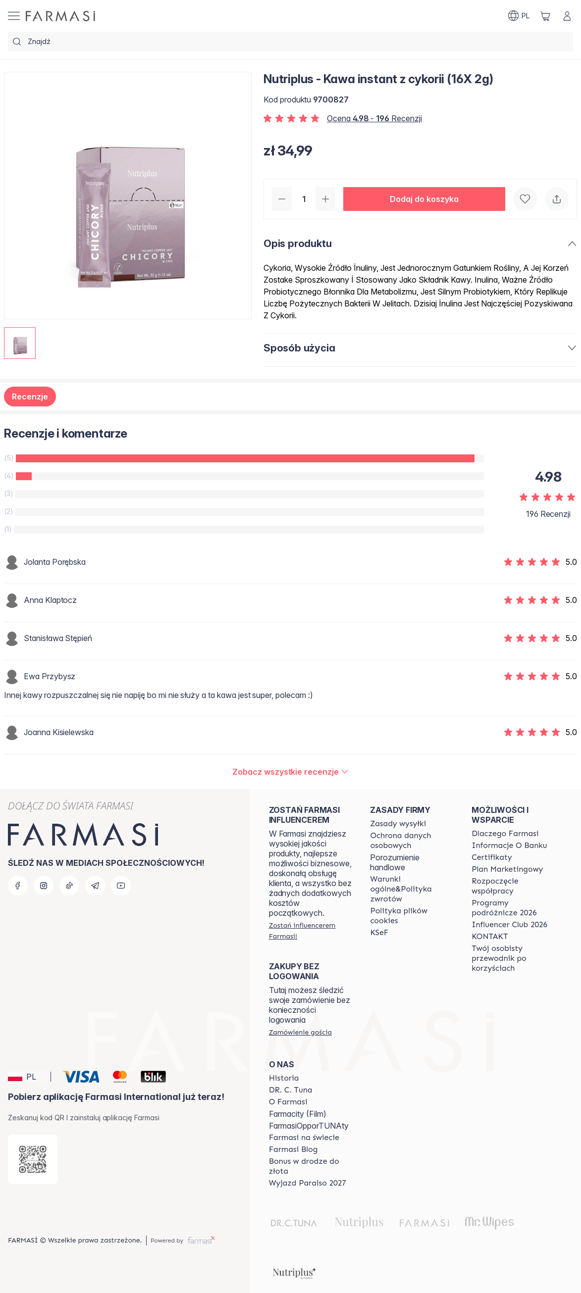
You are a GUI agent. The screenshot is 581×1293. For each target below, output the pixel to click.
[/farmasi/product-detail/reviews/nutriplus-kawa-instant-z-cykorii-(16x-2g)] (290, 772)
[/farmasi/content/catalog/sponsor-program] (311, 1166)
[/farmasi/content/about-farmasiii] (288, 1102)
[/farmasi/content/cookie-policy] (412, 916)
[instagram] (43, 885)
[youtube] (121, 885)
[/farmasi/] (60, 16)
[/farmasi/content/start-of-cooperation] (513, 886)
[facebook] (18, 885)
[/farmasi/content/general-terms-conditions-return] (412, 889)
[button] (424, 199)
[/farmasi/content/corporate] (304, 1138)
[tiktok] (69, 885)
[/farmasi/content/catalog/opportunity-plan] (507, 869)
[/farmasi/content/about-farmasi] (505, 834)
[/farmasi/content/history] (284, 1078)
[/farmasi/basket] (545, 16)
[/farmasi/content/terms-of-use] (412, 840)
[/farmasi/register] (311, 931)
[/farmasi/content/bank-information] (509, 845)
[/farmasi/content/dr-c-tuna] (291, 1090)
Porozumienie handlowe (395, 862)
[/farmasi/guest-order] (300, 1032)
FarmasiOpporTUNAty (309, 1126)
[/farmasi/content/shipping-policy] (398, 824)
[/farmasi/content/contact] (490, 937)
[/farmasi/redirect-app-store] (32, 1159)
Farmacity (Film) (297, 1114)
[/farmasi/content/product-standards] (492, 857)
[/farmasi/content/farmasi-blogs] (293, 1149)
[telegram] (95, 885)
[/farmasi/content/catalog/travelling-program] (513, 908)
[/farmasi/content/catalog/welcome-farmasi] (513, 958)
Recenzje (30, 396)
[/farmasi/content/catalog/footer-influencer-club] (509, 925)
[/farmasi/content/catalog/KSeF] (379, 933)
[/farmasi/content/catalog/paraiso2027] (307, 1183)
